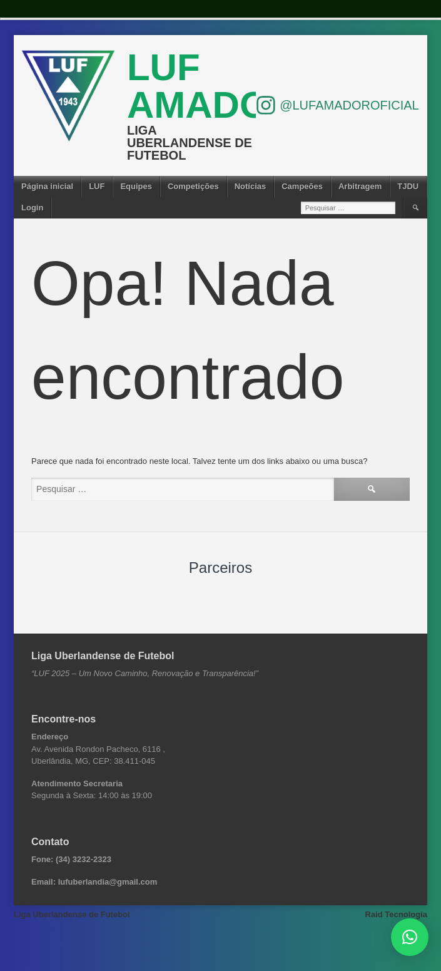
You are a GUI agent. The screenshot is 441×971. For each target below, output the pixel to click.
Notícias (250, 186)
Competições (193, 186)
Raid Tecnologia (396, 914)
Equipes (136, 186)
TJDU (407, 186)
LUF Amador (211, 86)
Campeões (302, 186)
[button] (409, 937)
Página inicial (47, 186)
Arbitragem (360, 186)
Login (32, 207)
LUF (96, 186)
